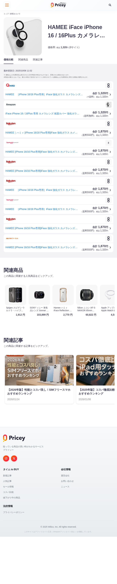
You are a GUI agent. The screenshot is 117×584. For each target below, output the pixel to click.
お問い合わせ (67, 528)
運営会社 (65, 523)
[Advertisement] (58, 283)
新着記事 (7, 523)
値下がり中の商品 (11, 545)
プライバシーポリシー (13, 559)
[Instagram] (6, 506)
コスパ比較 (8, 539)
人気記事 (7, 528)
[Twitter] (14, 506)
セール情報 (8, 534)
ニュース (65, 534)
